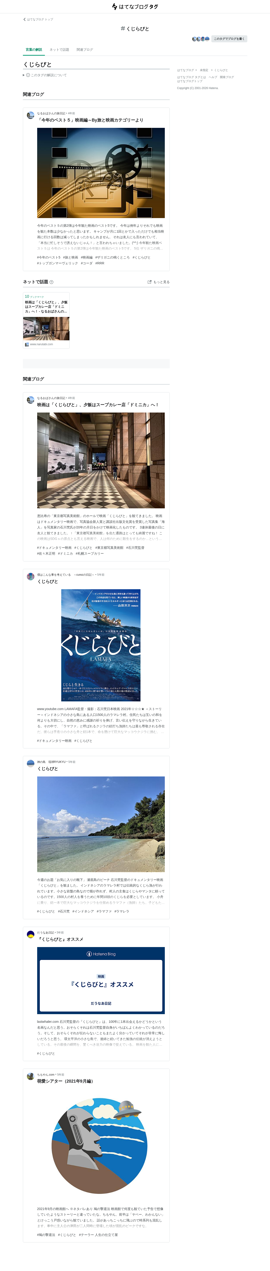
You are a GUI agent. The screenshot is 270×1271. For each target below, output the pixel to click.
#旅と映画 (70, 257)
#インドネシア (83, 911)
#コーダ (87, 263)
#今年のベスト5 (49, 257)
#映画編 (87, 257)
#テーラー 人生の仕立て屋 (98, 1235)
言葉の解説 (34, 49)
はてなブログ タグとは (191, 77)
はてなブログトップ (189, 81)
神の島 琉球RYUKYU (51, 762)
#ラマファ (104, 911)
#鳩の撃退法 (46, 1235)
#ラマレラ (122, 911)
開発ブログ (227, 77)
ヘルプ (213, 77)
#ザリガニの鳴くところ (112, 257)
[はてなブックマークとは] (51, 282)
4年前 (71, 113)
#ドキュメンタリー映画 (54, 547)
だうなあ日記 (45, 932)
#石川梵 (64, 911)
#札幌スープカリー (90, 553)
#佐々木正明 (46, 553)
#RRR (99, 263)
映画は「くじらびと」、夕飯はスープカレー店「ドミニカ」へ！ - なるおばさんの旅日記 (46, 307)
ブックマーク (34, 296)
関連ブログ (85, 49)
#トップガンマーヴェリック (57, 263)
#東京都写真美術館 (109, 547)
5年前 (100, 574)
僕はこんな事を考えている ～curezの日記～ (65, 574)
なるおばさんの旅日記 (51, 113)
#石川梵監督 (135, 547)
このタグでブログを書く (229, 38)
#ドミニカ (65, 553)
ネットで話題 (59, 49)
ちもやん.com (45, 1074)
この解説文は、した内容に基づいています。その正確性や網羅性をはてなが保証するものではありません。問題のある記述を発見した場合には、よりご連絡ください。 (45, 75)
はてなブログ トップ (38, 19)
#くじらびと (142, 257)
